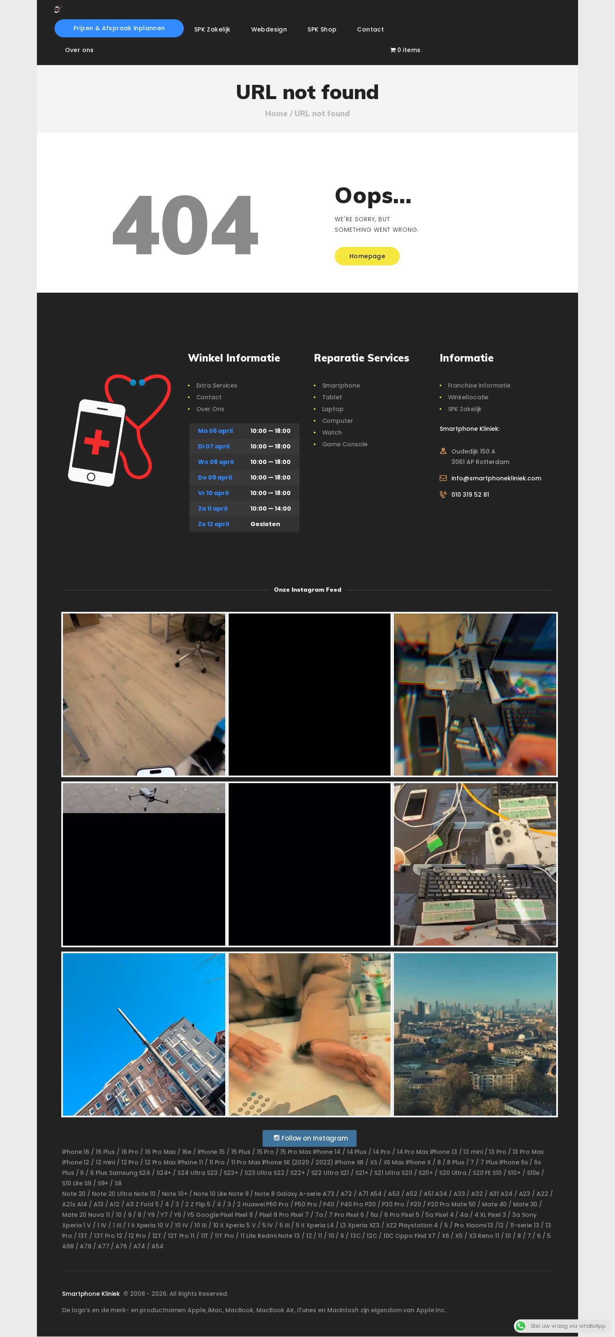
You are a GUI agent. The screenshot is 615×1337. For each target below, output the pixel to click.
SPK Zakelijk (465, 409)
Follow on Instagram (310, 1138)
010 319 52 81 (470, 494)
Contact (209, 397)
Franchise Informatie (479, 385)
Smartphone (341, 385)
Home (276, 113)
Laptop (333, 409)
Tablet (332, 397)
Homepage (367, 256)
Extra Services (217, 385)
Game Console (345, 444)
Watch (332, 432)
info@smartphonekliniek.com (496, 478)
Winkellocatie (468, 397)
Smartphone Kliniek (92, 1294)
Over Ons (210, 409)
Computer (337, 421)
